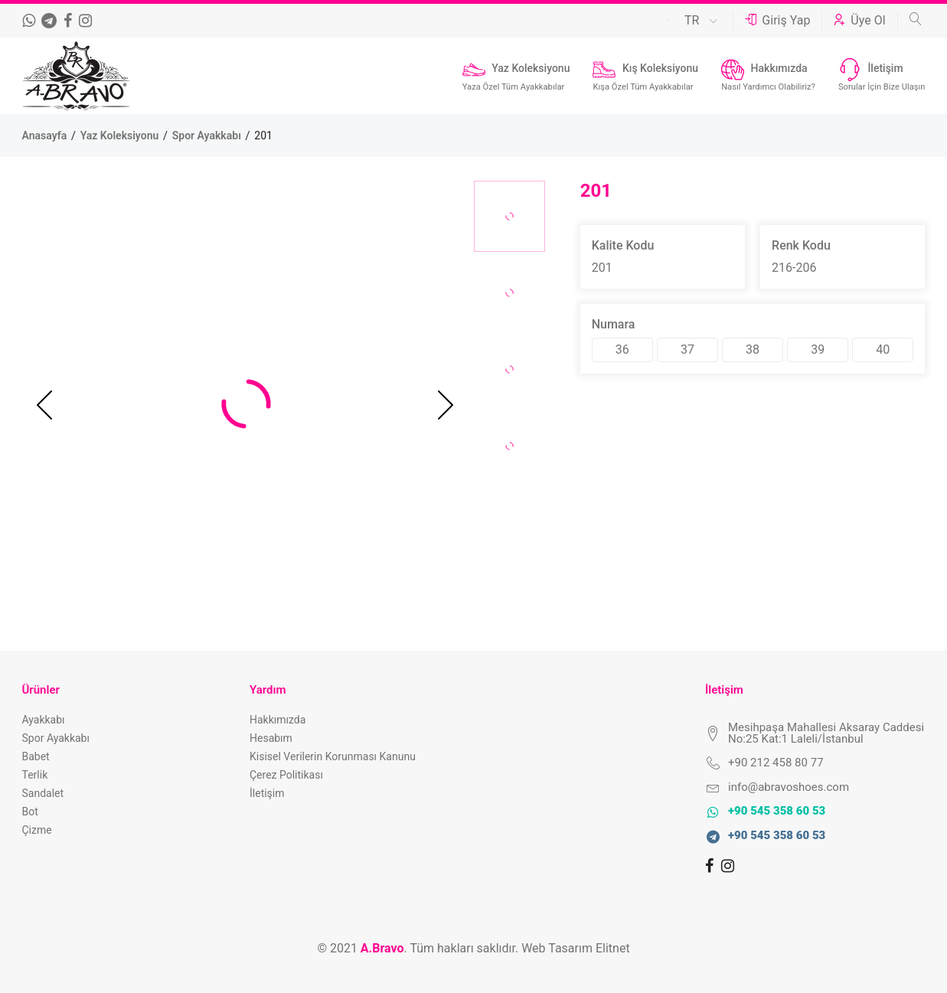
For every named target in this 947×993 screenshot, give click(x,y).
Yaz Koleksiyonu (121, 135)
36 (622, 349)
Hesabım (271, 738)
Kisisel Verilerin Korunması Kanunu (333, 756)
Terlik (35, 775)
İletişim (267, 793)
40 (883, 349)
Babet (36, 756)
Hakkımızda (277, 720)
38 (752, 349)
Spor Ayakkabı (208, 135)
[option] (509, 216)
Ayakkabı (43, 720)
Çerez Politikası (286, 775)
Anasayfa (46, 135)
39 (818, 349)
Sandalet (43, 793)
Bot (30, 811)
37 (687, 349)
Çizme (37, 830)
